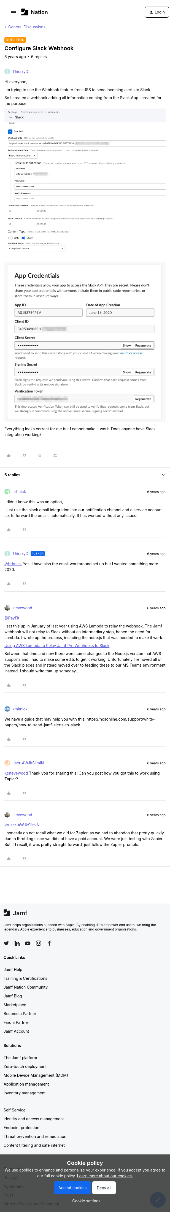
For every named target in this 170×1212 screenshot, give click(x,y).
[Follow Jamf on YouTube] (28, 943)
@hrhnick (13, 563)
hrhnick (19, 491)
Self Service (15, 1110)
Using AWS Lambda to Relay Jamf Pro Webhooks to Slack (56, 645)
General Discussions (26, 27)
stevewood (22, 607)
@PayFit (11, 618)
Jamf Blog (13, 996)
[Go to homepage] (34, 12)
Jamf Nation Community (26, 987)
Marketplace (15, 1004)
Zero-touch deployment (25, 1066)
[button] (13, 13)
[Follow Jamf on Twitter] (6, 943)
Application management (26, 1084)
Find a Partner (16, 1022)
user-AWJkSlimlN (28, 763)
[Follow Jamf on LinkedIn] (17, 943)
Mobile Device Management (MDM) (36, 1075)
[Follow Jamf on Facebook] (49, 943)
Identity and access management (34, 1118)
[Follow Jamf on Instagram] (38, 943)
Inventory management (24, 1093)
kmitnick (20, 709)
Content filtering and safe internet (34, 1145)
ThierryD (20, 71)
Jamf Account (16, 1031)
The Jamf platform (20, 1057)
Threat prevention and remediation (35, 1136)
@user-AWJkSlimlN (21, 825)
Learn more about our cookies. (105, 1175)
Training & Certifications (25, 978)
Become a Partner (20, 1013)
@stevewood (16, 773)
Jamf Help (13, 969)
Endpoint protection (21, 1127)
